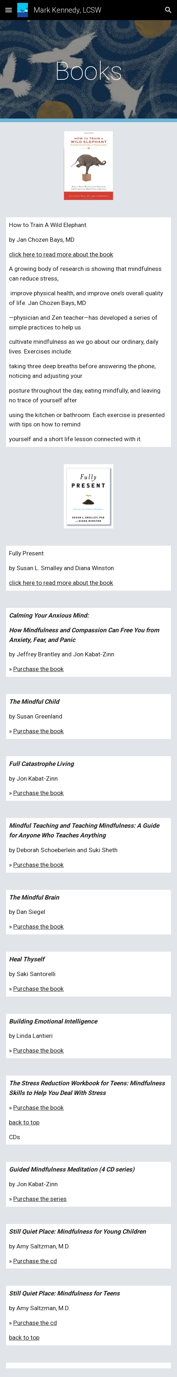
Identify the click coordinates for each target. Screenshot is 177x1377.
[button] (8, 10)
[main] (88, 71)
